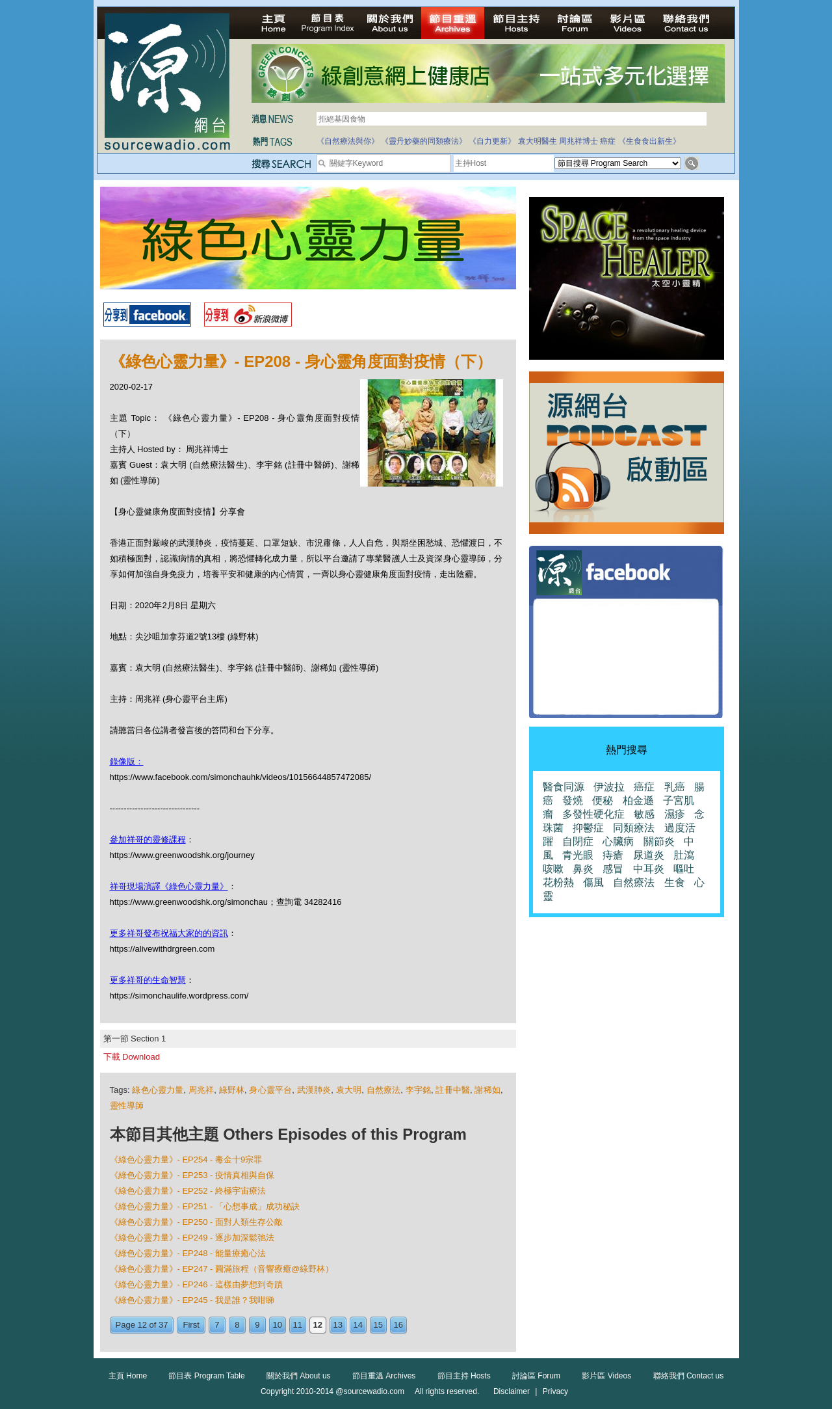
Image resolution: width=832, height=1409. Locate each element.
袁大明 (348, 1090)
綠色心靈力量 (157, 1090)
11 (297, 1325)
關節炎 (659, 841)
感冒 (613, 868)
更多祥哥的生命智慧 (148, 980)
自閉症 (577, 841)
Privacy (555, 1391)
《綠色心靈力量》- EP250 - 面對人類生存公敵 (196, 1222)
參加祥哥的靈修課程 (148, 839)
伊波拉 (609, 786)
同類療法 (634, 827)
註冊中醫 (453, 1090)
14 (358, 1325)
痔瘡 (613, 855)
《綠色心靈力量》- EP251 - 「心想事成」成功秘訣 (205, 1206)
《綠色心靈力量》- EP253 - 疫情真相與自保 (192, 1175)
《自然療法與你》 (348, 141)
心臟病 (618, 841)
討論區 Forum (536, 1375)
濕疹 (674, 814)
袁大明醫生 (537, 141)
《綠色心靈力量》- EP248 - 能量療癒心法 (188, 1253)
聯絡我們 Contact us (688, 1375)
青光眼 (577, 855)
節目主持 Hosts (464, 1375)
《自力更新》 (492, 141)
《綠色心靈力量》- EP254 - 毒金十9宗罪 (186, 1159)
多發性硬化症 (593, 814)
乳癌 (674, 786)
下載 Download (131, 1057)
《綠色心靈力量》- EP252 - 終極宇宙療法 (188, 1191)
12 (317, 1325)
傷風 (593, 882)
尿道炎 (648, 855)
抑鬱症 (588, 827)
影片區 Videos (606, 1375)
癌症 (608, 141)
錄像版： (127, 761)
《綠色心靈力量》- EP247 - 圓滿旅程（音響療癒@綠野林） (222, 1269)
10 (277, 1325)
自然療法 (384, 1090)
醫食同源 (563, 786)
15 (378, 1325)
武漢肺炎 (314, 1090)
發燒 (572, 800)
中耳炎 (648, 868)
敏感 (644, 814)
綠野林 (231, 1090)
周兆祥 (201, 1090)
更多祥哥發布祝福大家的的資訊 (169, 933)
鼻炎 (583, 868)
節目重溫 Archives (383, 1375)
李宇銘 (418, 1090)
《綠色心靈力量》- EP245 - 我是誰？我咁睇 (192, 1300)
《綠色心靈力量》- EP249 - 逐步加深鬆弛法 (192, 1237)
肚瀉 (683, 855)
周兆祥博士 (578, 141)
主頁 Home (128, 1375)
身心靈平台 (270, 1090)
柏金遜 (638, 800)
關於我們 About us (298, 1375)
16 (398, 1325)
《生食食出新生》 (649, 141)
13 (338, 1325)
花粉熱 (558, 882)
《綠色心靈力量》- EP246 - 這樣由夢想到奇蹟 (196, 1284)
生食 (674, 882)
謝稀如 (487, 1090)
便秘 (602, 800)
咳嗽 (553, 868)
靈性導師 (127, 1105)
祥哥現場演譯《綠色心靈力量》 (169, 886)
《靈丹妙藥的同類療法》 (424, 141)
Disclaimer (511, 1391)
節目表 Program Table (206, 1375)
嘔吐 (683, 868)
